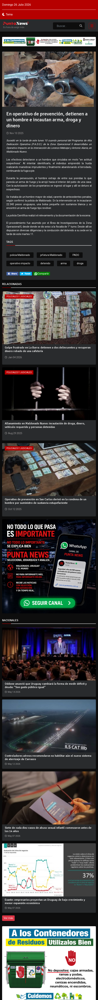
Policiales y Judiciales (19, 296)
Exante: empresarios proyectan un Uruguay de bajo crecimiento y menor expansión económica (45, 901)
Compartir (41, 273)
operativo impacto (20, 263)
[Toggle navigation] (91, 25)
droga (80, 263)
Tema (9, 14)
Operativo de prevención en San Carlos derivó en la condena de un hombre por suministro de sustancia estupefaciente (45, 501)
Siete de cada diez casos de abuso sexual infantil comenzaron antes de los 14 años (48, 829)
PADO (76, 255)
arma (64, 263)
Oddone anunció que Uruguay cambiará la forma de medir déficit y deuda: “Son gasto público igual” (46, 685)
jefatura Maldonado (51, 255)
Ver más (8, 918)
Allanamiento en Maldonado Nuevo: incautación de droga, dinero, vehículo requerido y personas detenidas (45, 425)
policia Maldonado (20, 255)
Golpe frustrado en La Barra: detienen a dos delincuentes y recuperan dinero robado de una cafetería (48, 349)
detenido (45, 263)
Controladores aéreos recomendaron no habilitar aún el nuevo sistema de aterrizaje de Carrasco (48, 757)
